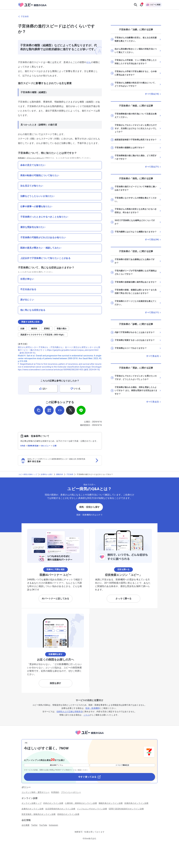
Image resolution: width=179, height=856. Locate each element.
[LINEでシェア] (81, 410)
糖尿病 (34, 328)
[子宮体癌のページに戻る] (89, 16)
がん (88, 62)
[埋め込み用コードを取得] (59, 410)
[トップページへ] (89, 735)
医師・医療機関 (92, 708)
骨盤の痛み (62, 328)
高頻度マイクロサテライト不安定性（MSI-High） (42, 335)
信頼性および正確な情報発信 (69, 711)
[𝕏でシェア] (70, 410)
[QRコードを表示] (49, 410)
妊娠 (22, 328)
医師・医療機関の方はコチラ (89, 515)
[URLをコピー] (38, 410)
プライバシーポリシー (35, 158)
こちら (86, 715)
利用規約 (21, 158)
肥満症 (47, 328)
